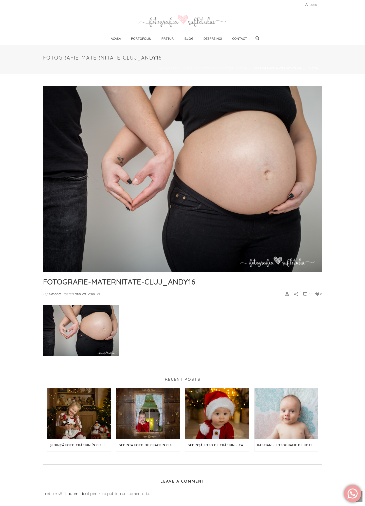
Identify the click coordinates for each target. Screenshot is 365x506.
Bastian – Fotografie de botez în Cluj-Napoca (287, 445)
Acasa (116, 38)
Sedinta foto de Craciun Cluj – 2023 (149, 445)
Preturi (167, 38)
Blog (189, 38)
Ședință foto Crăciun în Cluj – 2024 (80, 445)
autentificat (78, 493)
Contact (239, 38)
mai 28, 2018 (85, 294)
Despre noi (213, 38)
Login (310, 5)
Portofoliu (141, 38)
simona (54, 294)
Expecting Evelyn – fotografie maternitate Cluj (210, 68)
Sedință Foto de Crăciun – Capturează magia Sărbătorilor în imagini (218, 445)
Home (161, 68)
